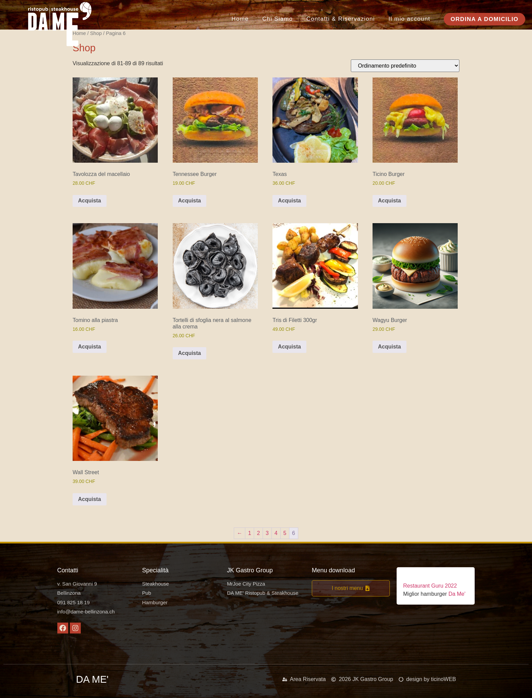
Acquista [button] (89, 200)
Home (240, 19)
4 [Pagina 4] (276, 533)
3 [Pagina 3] (267, 533)
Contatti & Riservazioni (340, 19)
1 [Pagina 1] (249, 533)
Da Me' (456, 594)
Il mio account (409, 19)
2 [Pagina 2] (258, 533)
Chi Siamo (277, 19)
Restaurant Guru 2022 (430, 586)
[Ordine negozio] (405, 65)
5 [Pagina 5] (284, 533)
